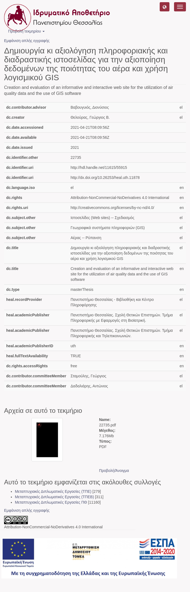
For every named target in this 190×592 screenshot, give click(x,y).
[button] (164, 6)
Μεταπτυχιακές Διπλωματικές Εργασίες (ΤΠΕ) (53, 491)
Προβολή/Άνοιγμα (114, 470)
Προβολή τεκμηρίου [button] (26, 31)
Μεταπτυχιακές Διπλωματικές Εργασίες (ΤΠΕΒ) (54, 497)
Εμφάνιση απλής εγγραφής (27, 40)
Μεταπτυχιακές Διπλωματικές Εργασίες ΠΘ (51, 502)
